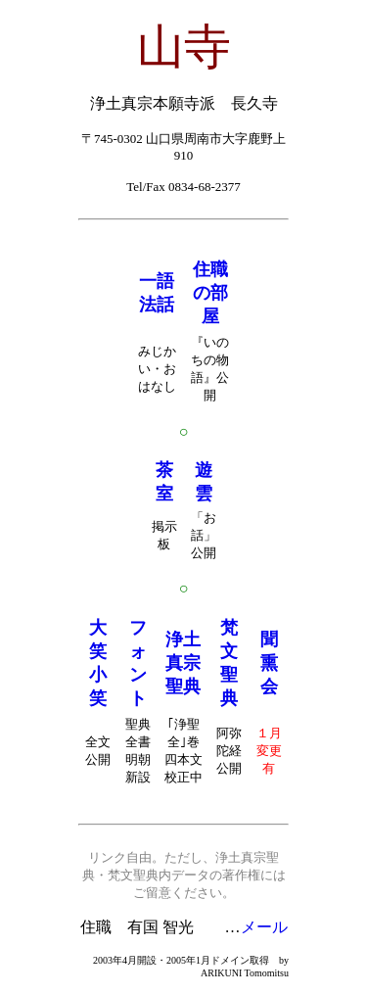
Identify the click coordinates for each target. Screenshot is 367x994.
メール (264, 927)
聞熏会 (269, 663)
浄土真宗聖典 (183, 663)
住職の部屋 (210, 293)
